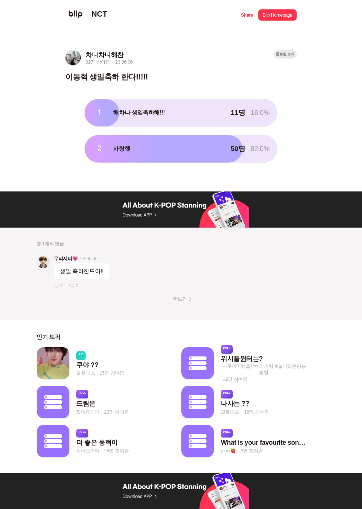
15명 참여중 (112, 373)
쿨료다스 (85, 373)
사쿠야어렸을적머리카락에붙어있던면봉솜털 (264, 369)
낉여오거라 (87, 412)
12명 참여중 (235, 379)
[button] (247, 14)
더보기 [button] (179, 299)
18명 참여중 (256, 412)
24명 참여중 (116, 451)
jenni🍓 (228, 451)
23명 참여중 (116, 412)
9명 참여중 (252, 451)
